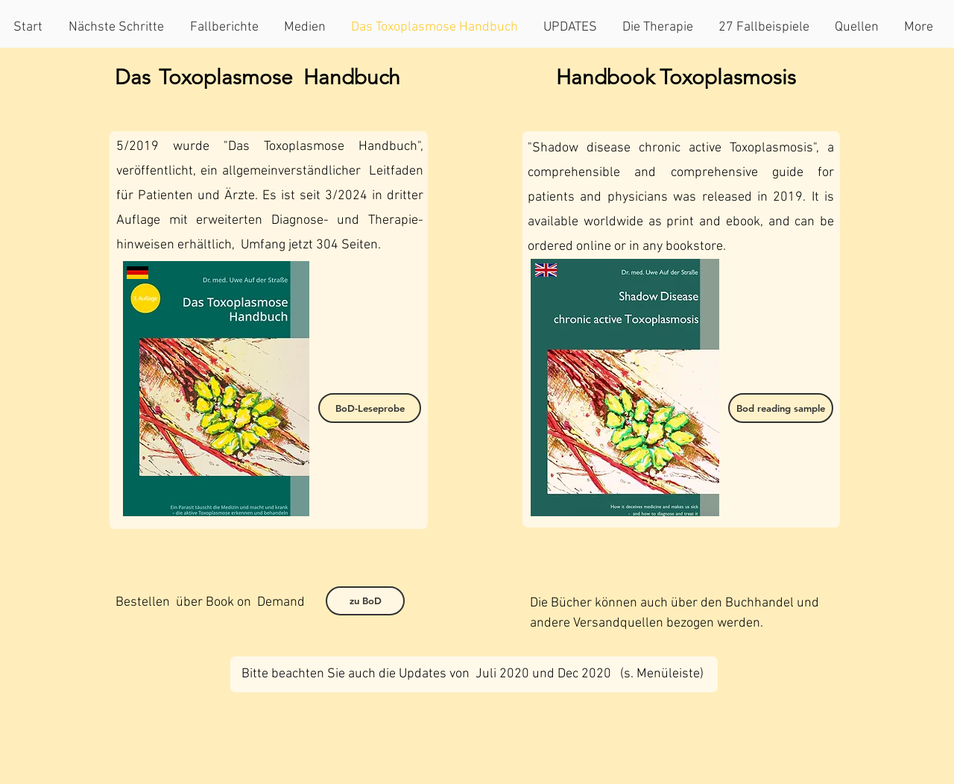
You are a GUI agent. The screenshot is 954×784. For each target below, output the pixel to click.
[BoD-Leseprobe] (369, 408)
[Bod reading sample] (780, 408)
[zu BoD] (365, 600)
